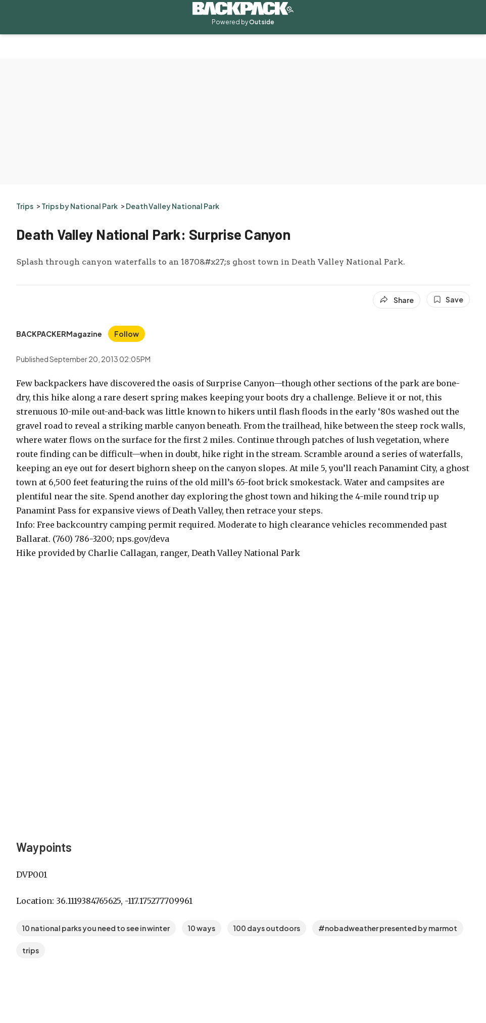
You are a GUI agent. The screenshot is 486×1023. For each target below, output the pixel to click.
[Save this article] (448, 299)
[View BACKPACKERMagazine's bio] (59, 334)
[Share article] (396, 300)
